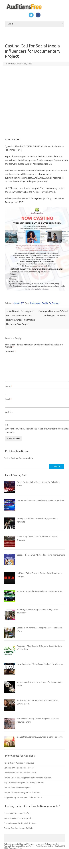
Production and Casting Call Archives (20, 823)
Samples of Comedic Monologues (19, 768)
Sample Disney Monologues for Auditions (22, 792)
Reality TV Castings (50, 303)
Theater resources (35, 844)
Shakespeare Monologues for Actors (20, 773)
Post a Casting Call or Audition (19, 458)
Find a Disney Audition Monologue (19, 763)
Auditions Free (15, 848)
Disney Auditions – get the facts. (18, 813)
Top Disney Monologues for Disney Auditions (24, 783)
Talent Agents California (15, 844)
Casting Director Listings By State (18, 828)
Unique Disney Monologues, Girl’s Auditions (23, 797)
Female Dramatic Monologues (17, 788)
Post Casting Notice (44, 846)
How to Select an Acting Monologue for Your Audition (27, 778)
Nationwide (35, 303)
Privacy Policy (28, 846)
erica (11, 63)
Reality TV (19, 303)
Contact (58, 846)
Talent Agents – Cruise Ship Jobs (18, 818)
